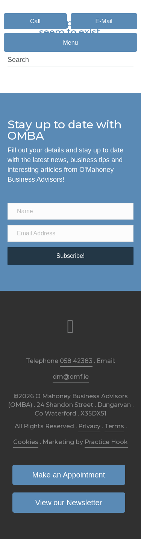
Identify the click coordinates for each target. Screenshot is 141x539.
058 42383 (76, 360)
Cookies (25, 442)
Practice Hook (106, 442)
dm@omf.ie (71, 376)
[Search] (70, 60)
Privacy (89, 426)
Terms (114, 426)
